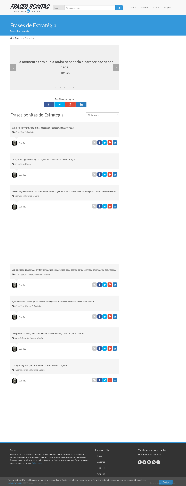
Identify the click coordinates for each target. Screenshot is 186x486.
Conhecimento (21, 370)
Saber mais (37, 463)
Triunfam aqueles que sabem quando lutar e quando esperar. (40, 365)
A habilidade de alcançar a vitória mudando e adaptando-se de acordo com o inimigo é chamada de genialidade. (64, 269)
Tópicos (156, 7)
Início (133, 7)
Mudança (29, 274)
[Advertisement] (64, 237)
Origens (168, 7)
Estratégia (19, 132)
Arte (17, 338)
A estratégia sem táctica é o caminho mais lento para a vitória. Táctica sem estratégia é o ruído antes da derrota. (64, 191)
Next (116, 67)
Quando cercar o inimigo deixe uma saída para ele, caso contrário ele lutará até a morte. (53, 301)
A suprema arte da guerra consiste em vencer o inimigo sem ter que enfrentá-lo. (49, 333)
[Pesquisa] (90, 7)
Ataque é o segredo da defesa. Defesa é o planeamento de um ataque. (44, 159)
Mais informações (16, 483)
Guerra (28, 164)
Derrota (18, 196)
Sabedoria (29, 132)
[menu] (60, 7)
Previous (13, 67)
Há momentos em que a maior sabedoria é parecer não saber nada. (43, 127)
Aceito (166, 482)
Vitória (36, 196)
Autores (144, 7)
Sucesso (42, 370)
